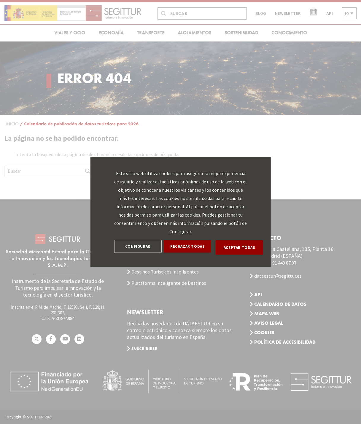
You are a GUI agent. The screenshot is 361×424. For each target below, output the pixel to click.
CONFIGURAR (137, 247)
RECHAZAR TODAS (189, 247)
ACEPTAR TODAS (241, 247)
